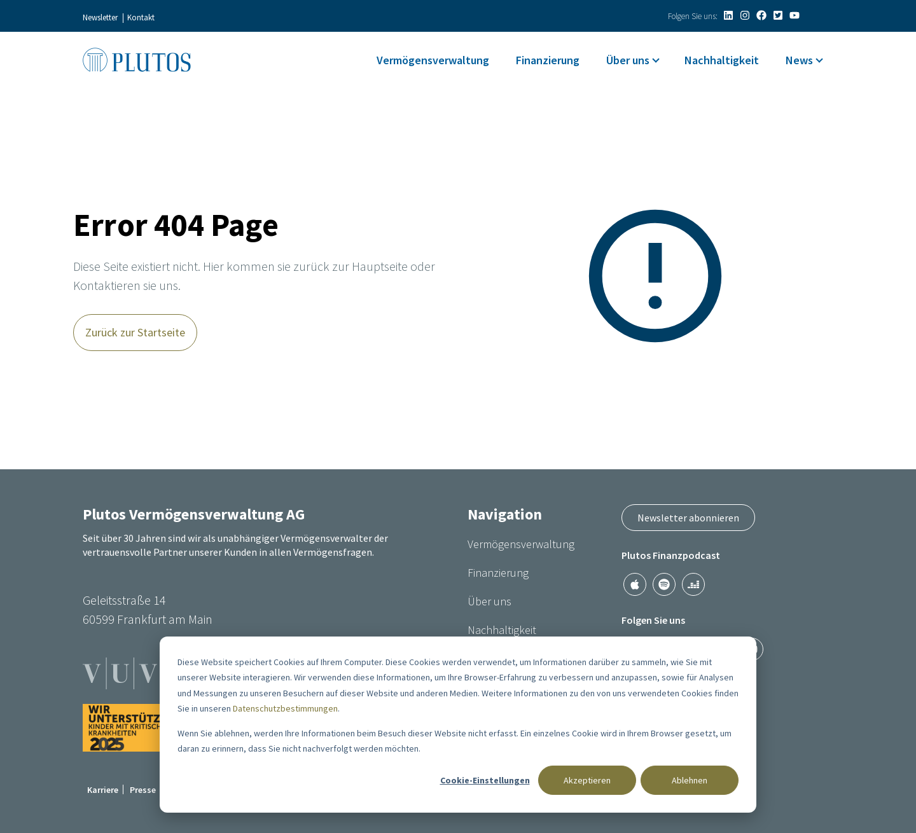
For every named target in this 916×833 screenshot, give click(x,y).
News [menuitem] (799, 60)
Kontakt (141, 17)
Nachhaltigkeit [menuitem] (721, 60)
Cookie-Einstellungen (485, 780)
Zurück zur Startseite (135, 332)
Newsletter (100, 17)
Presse (143, 789)
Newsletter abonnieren (688, 517)
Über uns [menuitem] (627, 60)
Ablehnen (689, 780)
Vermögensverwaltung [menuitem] (433, 60)
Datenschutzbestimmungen (285, 708)
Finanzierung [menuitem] (547, 60)
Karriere (102, 789)
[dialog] (458, 725)
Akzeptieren (587, 780)
